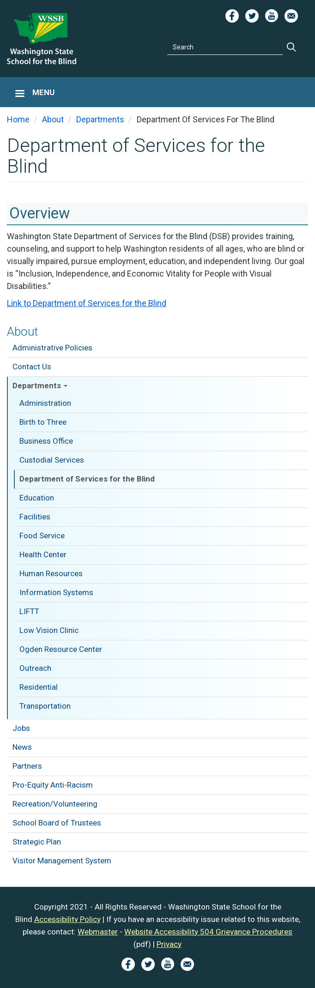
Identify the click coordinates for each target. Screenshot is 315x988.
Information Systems (56, 592)
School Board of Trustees (56, 822)
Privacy (169, 944)
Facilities (34, 516)
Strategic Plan (36, 841)
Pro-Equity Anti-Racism (52, 784)
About (22, 331)
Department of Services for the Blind (87, 478)
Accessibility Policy (67, 919)
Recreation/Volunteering (54, 803)
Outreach (35, 668)
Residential (38, 687)
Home (18, 119)
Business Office (46, 441)
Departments (39, 385)
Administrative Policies (52, 347)
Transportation (45, 706)
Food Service (42, 535)
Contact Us (31, 366)
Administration (45, 403)
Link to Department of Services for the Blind (86, 303)
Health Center (43, 554)
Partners (27, 766)
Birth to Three (43, 422)
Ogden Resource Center (60, 649)
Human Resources (51, 573)
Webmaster (98, 931)
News (22, 747)
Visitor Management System (61, 860)
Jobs (21, 728)
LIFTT (29, 611)
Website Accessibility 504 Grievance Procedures (208, 931)
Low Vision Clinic (49, 630)
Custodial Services (51, 459)
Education (36, 497)
